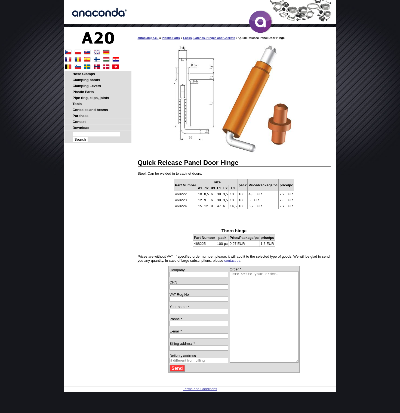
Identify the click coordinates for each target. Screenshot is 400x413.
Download (81, 128)
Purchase (81, 116)
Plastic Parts (171, 37)
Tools (77, 104)
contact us (232, 260)
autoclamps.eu (148, 37)
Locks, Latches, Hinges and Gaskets (209, 37)
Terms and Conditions (200, 407)
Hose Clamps (84, 74)
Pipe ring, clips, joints (91, 98)
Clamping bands (86, 80)
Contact (79, 122)
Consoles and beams (90, 110)
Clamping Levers (87, 86)
